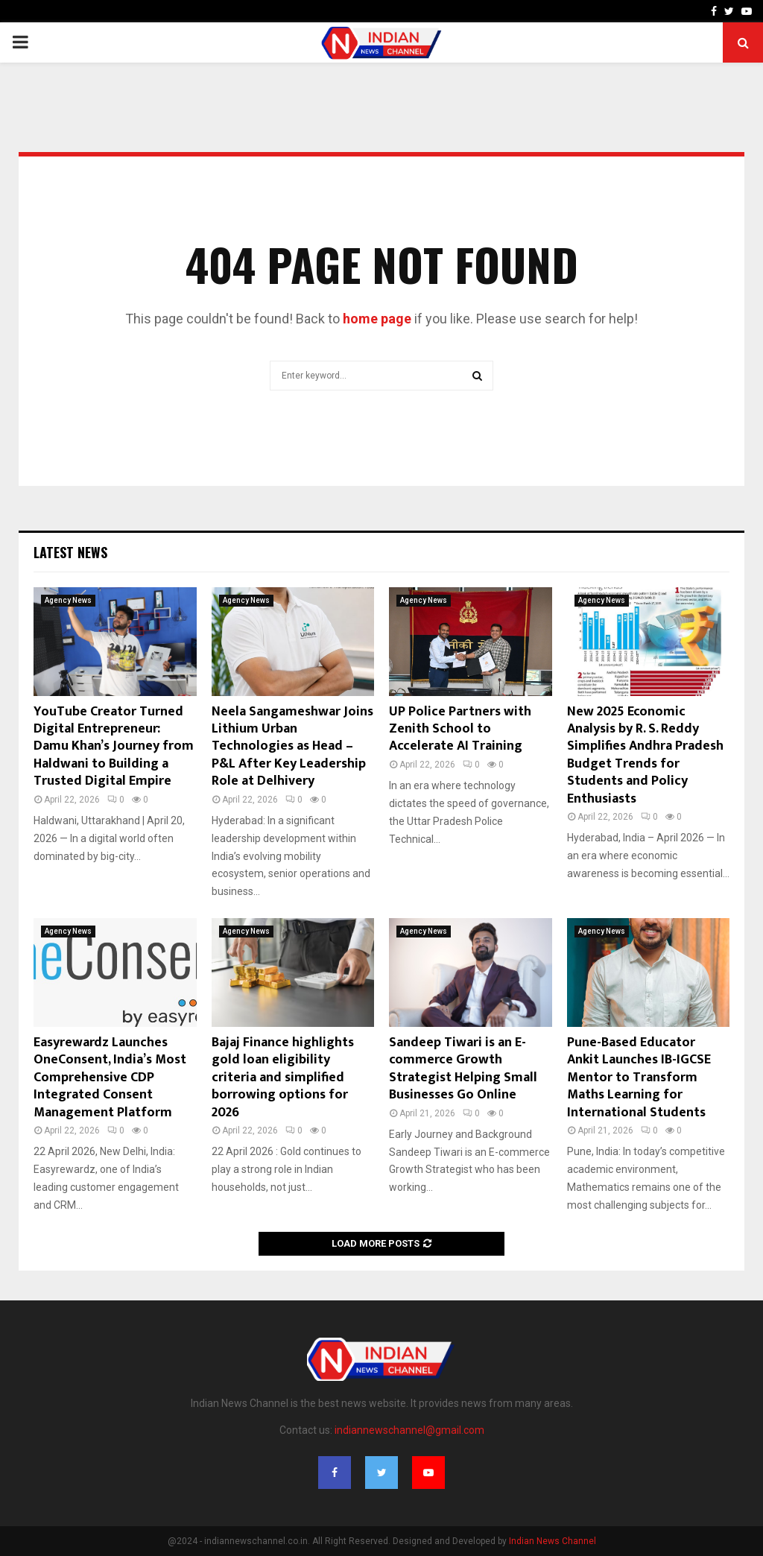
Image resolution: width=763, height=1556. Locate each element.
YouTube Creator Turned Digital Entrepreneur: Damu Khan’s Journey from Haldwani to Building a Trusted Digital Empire (114, 746)
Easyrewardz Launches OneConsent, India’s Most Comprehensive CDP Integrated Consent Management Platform (110, 1077)
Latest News (70, 552)
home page (377, 318)
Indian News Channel (552, 1541)
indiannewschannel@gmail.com (409, 1430)
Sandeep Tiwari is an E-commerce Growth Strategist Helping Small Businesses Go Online (463, 1068)
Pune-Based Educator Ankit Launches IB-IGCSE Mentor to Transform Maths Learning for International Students (639, 1077)
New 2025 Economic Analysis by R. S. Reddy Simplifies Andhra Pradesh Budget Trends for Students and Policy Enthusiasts (645, 755)
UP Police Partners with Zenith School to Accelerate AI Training (460, 729)
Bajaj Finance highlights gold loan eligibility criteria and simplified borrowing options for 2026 (283, 1077)
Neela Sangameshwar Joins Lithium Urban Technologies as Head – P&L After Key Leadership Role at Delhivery (292, 746)
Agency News (68, 600)
